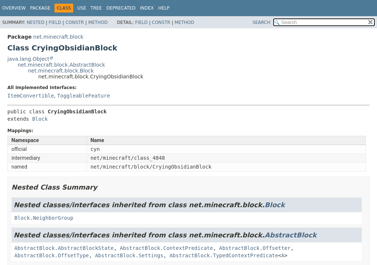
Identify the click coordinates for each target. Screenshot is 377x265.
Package (40, 8)
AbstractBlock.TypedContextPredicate (223, 255)
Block (39, 119)
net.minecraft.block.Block (61, 71)
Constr (75, 22)
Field (55, 22)
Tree (96, 8)
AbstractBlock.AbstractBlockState (64, 248)
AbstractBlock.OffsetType (51, 255)
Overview (14, 8)
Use (81, 8)
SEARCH (262, 22)
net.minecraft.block (58, 37)
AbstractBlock (291, 235)
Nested (35, 22)
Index (147, 8)
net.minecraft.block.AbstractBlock (61, 65)
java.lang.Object (28, 59)
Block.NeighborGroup (43, 218)
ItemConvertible (30, 96)
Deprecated (121, 8)
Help (164, 8)
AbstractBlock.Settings (129, 255)
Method (98, 22)
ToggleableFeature (83, 96)
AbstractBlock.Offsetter (254, 248)
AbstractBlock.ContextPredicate (166, 248)
